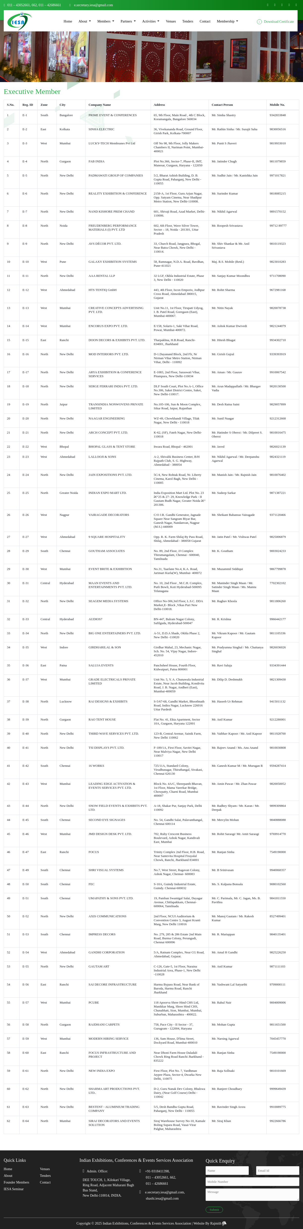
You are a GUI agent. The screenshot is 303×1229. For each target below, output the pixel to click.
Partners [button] (127, 21)
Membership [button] (226, 21)
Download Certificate (275, 21)
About (8, 1176)
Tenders (187, 21)
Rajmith (218, 1223)
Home (68, 21)
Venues (171, 21)
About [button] (83, 21)
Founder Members (16, 1182)
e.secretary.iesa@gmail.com (93, 5)
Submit (214, 1209)
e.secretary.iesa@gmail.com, (165, 1192)
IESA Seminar (14, 1189)
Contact (205, 21)
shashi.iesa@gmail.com (162, 1198)
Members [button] (104, 21)
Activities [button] (149, 21)
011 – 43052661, (19, 5)
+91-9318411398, (157, 1171)
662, (35, 5)
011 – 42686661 (49, 5)
